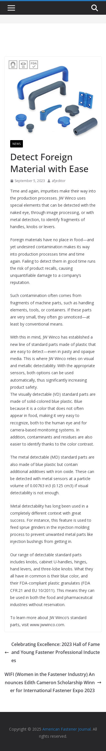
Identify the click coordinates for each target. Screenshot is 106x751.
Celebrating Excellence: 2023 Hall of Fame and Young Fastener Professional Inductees (52, 652)
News (16, 144)
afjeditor (59, 180)
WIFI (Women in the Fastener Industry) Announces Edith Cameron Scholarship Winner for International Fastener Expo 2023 (53, 682)
